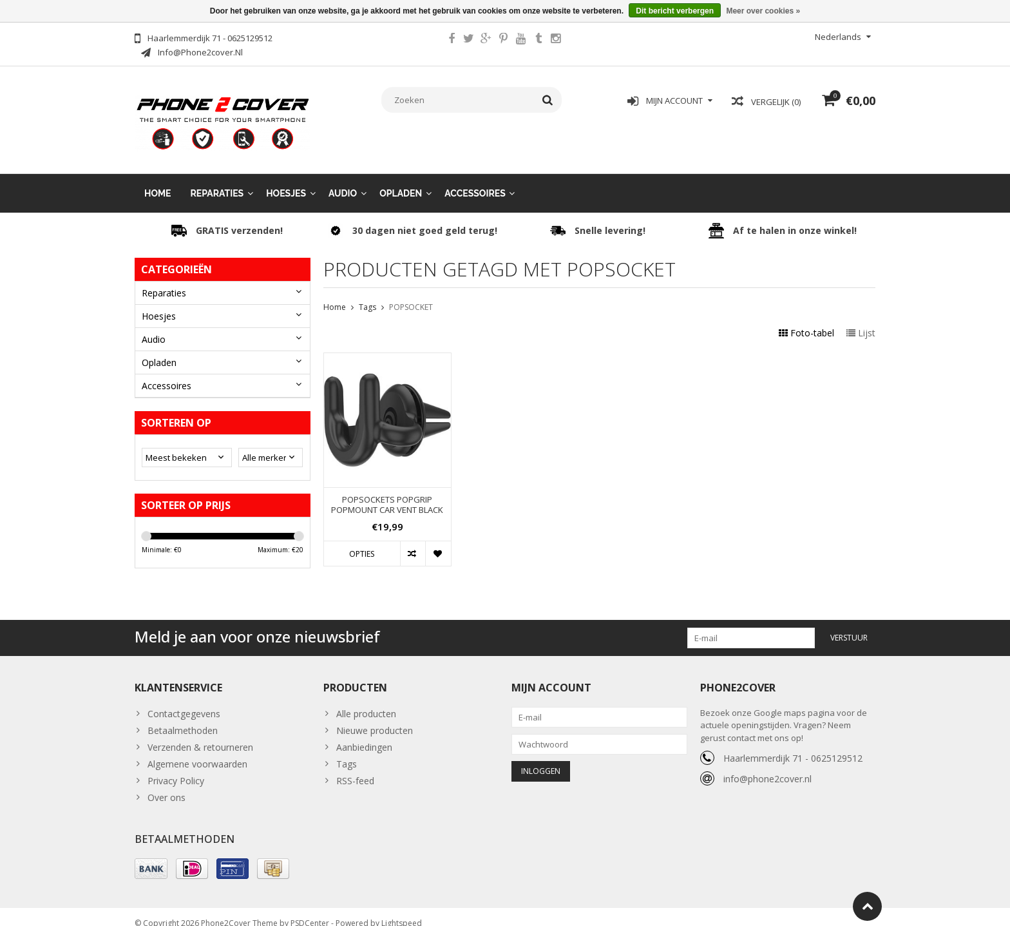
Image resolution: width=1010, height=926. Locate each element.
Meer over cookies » (763, 10)
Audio (343, 180)
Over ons (167, 784)
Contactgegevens (184, 701)
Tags (367, 294)
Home (157, 180)
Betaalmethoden (183, 717)
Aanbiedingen (364, 734)
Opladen (400, 180)
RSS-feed (355, 768)
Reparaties (217, 180)
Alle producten (366, 701)
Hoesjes (286, 180)
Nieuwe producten (374, 717)
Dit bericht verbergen (675, 10)
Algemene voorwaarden (197, 751)
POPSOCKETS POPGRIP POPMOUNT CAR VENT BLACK (387, 492)
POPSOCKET (411, 294)
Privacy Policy (176, 768)
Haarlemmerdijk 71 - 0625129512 (792, 745)
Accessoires (475, 180)
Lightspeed (401, 910)
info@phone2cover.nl (767, 766)
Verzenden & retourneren (200, 734)
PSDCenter (310, 910)
